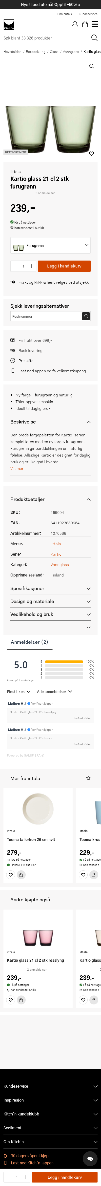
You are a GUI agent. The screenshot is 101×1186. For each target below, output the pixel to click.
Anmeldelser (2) (30, 641)
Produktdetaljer (27, 499)
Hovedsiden (12, 51)
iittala (15, 172)
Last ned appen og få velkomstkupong (52, 371)
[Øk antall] (31, 266)
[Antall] (23, 266)
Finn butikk (64, 14)
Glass (54, 51)
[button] (88, 778)
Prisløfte (26, 360)
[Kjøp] (21, 874)
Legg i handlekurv (64, 266)
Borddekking (35, 51)
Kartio (56, 554)
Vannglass (71, 51)
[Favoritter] (10, 874)
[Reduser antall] (15, 266)
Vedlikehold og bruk (31, 614)
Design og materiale (32, 601)
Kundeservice (88, 14)
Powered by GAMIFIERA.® (25, 755)
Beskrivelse (23, 421)
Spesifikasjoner (27, 588)
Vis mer (16, 468)
